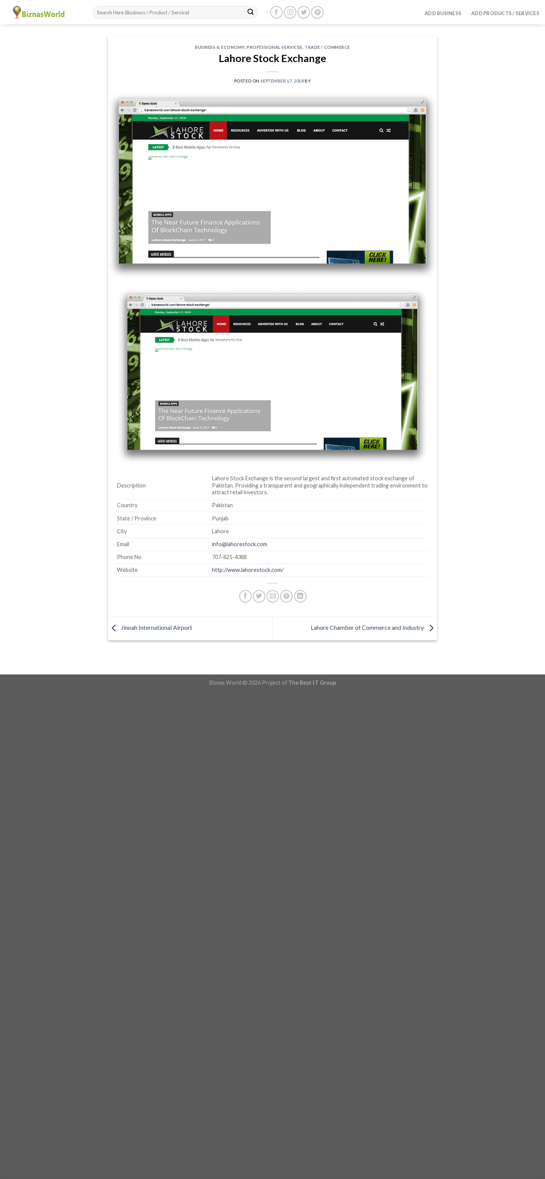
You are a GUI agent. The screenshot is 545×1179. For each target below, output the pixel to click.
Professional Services (274, 47)
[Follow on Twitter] (303, 12)
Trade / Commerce (327, 47)
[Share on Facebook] (245, 596)
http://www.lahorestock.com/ (247, 570)
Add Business (443, 13)
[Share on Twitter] (259, 596)
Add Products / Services (505, 13)
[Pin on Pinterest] (286, 596)
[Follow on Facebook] (276, 12)
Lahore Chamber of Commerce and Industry (374, 627)
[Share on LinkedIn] (300, 596)
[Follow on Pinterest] (317, 12)
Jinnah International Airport (150, 627)
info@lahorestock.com (239, 544)
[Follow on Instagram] (290, 12)
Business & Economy (219, 47)
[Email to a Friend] (272, 596)
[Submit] (250, 12)
